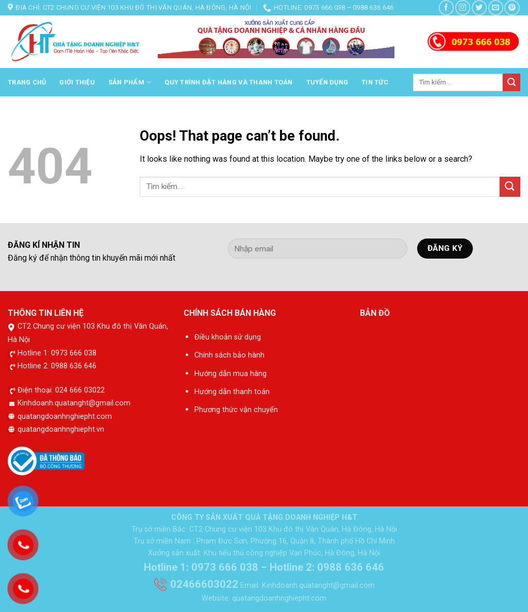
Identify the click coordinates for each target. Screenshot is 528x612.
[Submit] (511, 82)
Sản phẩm (130, 82)
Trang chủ (27, 82)
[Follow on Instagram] (462, 7)
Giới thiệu (77, 82)
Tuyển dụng (327, 82)
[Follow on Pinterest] (511, 7)
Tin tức (374, 82)
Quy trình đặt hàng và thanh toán (228, 82)
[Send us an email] (495, 7)
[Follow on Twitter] (479, 7)
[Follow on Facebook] (446, 7)
